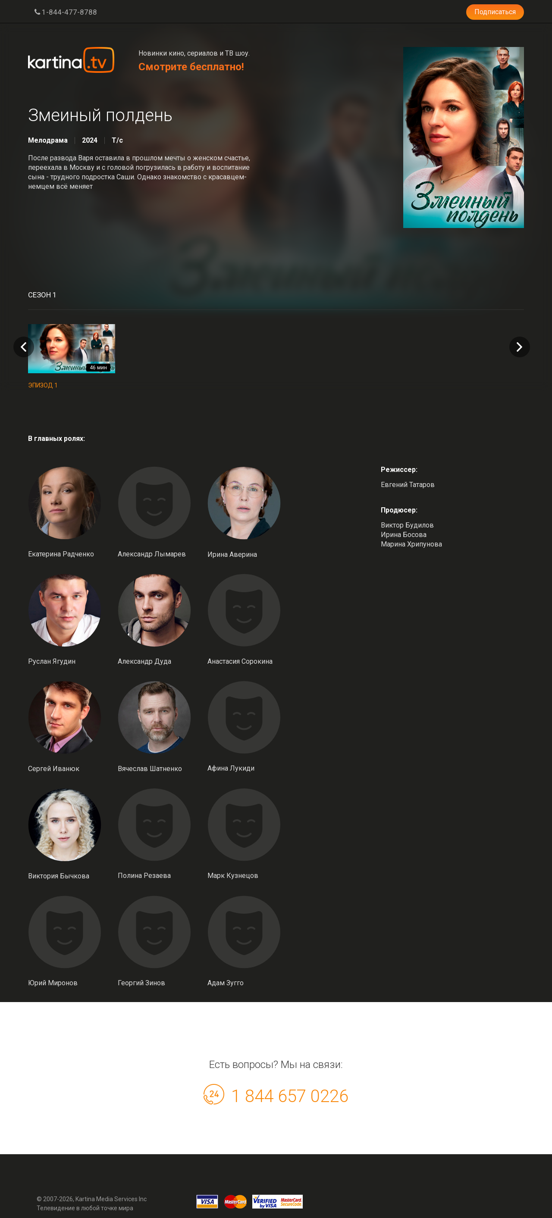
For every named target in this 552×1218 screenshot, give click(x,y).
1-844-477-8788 (65, 12)
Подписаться (495, 12)
